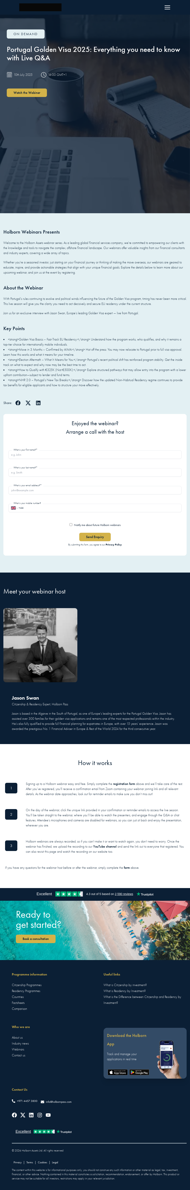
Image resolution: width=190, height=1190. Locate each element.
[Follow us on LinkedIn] (31, 1115)
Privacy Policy (114, 544)
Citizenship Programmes (26, 985)
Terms (29, 1162)
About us (17, 1037)
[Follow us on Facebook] (14, 1115)
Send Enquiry (95, 537)
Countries (18, 997)
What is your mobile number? (27, 503)
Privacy (18, 1162)
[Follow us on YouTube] (48, 1115)
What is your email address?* (28, 485)
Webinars (18, 1049)
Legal (55, 1162)
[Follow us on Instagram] (39, 1115)
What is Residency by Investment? (125, 991)
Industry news (20, 1043)
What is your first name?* (25, 449)
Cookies (42, 1162)
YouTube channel (105, 846)
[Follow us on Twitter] (22, 1115)
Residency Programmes (26, 991)
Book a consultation (36, 939)
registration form (124, 784)
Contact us (18, 1055)
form (127, 868)
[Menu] (167, 7)
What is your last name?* (25, 467)
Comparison (19, 1009)
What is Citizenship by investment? (125, 985)
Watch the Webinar (27, 93)
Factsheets (18, 1003)
